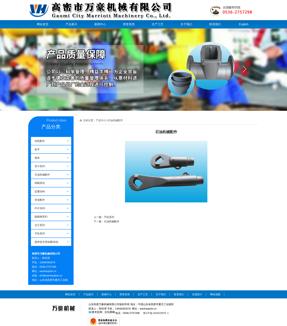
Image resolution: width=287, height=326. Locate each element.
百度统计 (197, 294)
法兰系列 (40, 225)
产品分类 (50, 127)
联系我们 (215, 24)
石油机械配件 (42, 174)
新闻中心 (100, 24)
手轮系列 (40, 233)
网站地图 (215, 294)
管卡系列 (40, 166)
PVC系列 (40, 208)
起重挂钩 (40, 191)
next (244, 69)
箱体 (37, 157)
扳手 (37, 149)
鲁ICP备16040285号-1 (156, 313)
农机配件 (40, 141)
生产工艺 (157, 24)
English (243, 24)
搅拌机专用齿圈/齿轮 (46, 241)
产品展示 (71, 24)
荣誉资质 (129, 24)
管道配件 (40, 199)
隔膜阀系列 (41, 216)
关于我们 (186, 24)
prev (42, 69)
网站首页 (43, 24)
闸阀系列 (40, 183)
